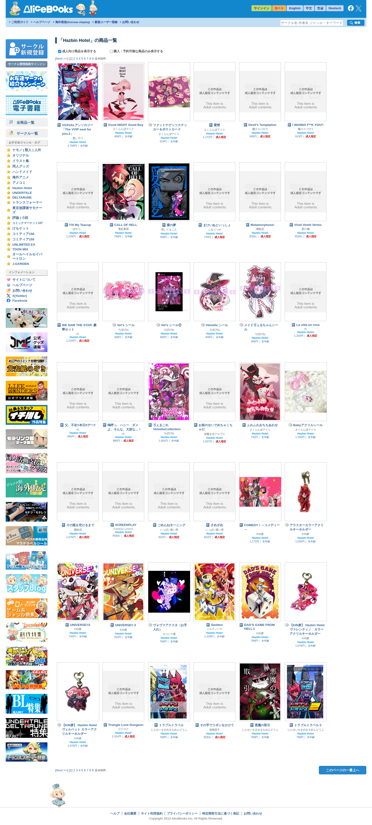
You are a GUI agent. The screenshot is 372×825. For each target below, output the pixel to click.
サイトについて (24, 279)
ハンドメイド (22, 172)
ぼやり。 (78, 229)
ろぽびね (123, 329)
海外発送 (72, 22)
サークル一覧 (23, 133)
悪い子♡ (78, 138)
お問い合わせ (130, 22)
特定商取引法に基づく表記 (220, 813)
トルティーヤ (214, 629)
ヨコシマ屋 (169, 634)
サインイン (261, 8)
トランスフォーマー (27, 202)
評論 (15, 217)
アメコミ (19, 183)
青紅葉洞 (123, 229)
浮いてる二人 (169, 229)
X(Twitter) (19, 296)
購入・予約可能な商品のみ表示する (136, 51)
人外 (37, 150)
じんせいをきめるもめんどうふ (169, 729)
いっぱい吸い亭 (169, 529)
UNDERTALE (22, 193)
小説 (25, 217)
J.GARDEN (20, 264)
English (295, 8)
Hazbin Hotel (22, 188)
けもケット (20, 228)
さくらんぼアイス (123, 129)
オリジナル (20, 155)
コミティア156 (23, 234)
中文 (309, 8)
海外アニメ (20, 177)
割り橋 (306, 229)
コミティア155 (23, 239)
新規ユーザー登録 (106, 22)
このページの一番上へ (342, 770)
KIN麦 (260, 534)
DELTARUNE (22, 197)
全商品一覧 (21, 122)
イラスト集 (20, 161)
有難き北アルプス (214, 434)
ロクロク (123, 729)
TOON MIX (20, 249)
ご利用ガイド (19, 22)
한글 (320, 8)
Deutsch (335, 8)
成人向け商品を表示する (77, 51)
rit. (78, 333)
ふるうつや (214, 229)
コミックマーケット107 (27, 223)
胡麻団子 (214, 729)
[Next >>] (61, 58)
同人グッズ (20, 166)
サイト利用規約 (152, 813)
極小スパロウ (260, 129)
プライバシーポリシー (182, 813)
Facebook (19, 300)
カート (279, 8)
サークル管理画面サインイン (26, 64)
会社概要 (130, 813)
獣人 (28, 150)
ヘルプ (115, 813)
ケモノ (17, 150)
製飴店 (260, 229)
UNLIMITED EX (23, 244)
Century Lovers (123, 528)
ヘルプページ (41, 22)
